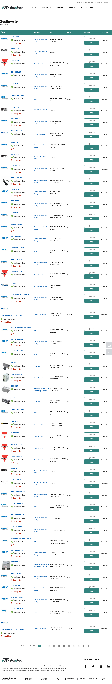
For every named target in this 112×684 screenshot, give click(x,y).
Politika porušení (28, 677)
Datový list (17, 43)
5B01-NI (14, 467)
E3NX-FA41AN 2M (18, 490)
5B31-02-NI (15, 107)
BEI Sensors (38, 330)
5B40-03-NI (15, 154)
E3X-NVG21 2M (17, 548)
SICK (35, 99)
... (73, 644)
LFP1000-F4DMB (17, 607)
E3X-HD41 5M (16, 224)
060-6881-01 (15, 560)
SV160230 (15, 431)
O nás (70, 7)
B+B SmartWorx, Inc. (40, 286)
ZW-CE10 (14, 212)
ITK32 (13, 282)
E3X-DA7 (14, 142)
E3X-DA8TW (16, 583)
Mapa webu (103, 677)
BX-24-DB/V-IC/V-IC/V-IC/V (21, 537)
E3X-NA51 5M (16, 525)
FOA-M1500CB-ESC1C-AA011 (12, 315)
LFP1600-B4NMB (17, 95)
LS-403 (13, 396)
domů (78, 2)
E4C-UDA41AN (17, 595)
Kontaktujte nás (87, 7)
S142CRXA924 (16, 443)
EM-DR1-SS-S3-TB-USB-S (21, 326)
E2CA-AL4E (15, 189)
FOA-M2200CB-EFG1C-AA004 (12, 628)
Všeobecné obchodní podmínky (9, 677)
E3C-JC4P (15, 200)
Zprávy (82, 677)
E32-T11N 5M (16, 572)
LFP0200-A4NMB (17, 350)
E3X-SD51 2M (16, 72)
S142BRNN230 (16, 455)
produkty (85, 2)
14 (78, 644)
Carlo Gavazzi (38, 64)
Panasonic (37, 365)
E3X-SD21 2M (16, 235)
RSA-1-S (14, 420)
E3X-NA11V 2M (17, 338)
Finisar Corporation (40, 134)
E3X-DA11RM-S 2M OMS (20, 294)
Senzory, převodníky (95, 2)
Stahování (93, 677)
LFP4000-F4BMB (17, 502)
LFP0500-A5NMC (17, 247)
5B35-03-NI (15, 48)
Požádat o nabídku (44, 677)
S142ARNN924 (16, 373)
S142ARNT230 (16, 270)
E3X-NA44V (15, 37)
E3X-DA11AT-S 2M (18, 513)
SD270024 (15, 60)
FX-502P (14, 361)
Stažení (60, 7)
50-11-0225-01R (17, 130)
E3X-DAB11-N (16, 259)
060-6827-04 (15, 385)
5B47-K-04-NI (16, 478)
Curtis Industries (39, 423)
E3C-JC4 (14, 83)
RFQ (91, 42)
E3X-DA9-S (15, 118)
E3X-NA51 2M (16, 177)
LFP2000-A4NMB (17, 408)
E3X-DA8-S (15, 165)
